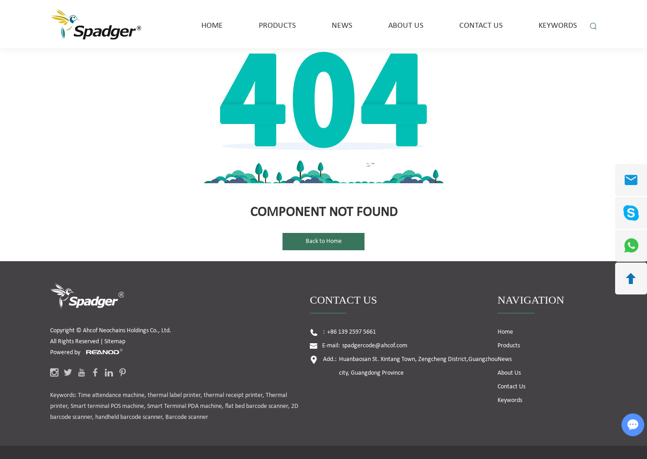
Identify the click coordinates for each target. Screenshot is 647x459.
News (342, 25)
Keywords (558, 25)
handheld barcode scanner (128, 417)
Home (212, 25)
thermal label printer (174, 395)
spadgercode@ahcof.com (374, 345)
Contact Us (481, 25)
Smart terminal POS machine (107, 406)
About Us (405, 25)
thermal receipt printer (233, 395)
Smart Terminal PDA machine (184, 406)
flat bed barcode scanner (256, 406)
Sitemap (114, 341)
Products (277, 25)
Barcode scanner (186, 417)
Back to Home (324, 241)
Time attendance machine (111, 395)
